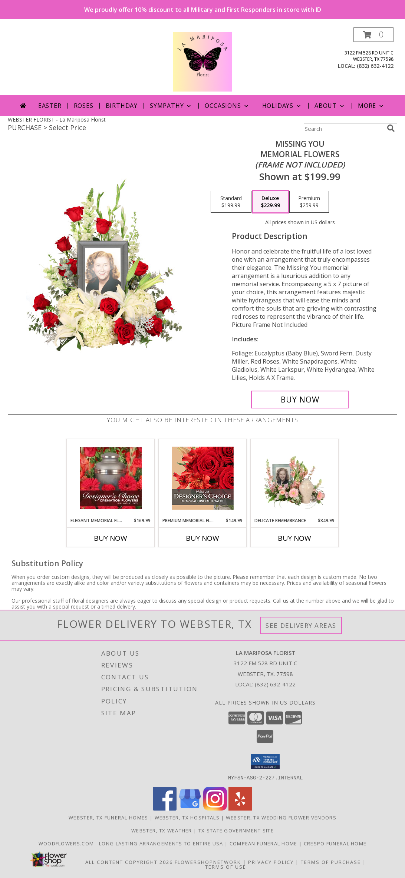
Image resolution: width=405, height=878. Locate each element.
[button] (373, 34)
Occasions (227, 106)
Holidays (282, 106)
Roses (83, 106)
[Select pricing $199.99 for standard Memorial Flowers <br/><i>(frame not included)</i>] (231, 202)
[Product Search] (343, 128)
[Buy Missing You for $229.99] (300, 399)
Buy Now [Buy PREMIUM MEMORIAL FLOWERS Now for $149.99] (202, 538)
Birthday (122, 106)
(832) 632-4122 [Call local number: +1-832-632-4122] (375, 65)
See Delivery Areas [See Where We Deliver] (301, 625)
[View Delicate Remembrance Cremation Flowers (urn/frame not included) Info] (295, 478)
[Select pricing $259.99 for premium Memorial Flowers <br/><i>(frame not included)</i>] (309, 202)
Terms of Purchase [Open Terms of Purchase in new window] (331, 861)
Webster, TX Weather (161, 830)
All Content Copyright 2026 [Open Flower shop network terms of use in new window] (129, 861)
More (371, 106)
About (330, 106)
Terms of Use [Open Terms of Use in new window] (225, 866)
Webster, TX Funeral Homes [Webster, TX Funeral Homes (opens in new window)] (108, 817)
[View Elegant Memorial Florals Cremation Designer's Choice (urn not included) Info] (111, 478)
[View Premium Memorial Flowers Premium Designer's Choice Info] (203, 478)
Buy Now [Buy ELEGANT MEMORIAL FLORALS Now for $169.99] (110, 538)
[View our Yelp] (240, 808)
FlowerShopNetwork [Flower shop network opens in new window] (208, 861)
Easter (50, 106)
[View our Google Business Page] (190, 808)
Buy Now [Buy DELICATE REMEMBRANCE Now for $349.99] (294, 538)
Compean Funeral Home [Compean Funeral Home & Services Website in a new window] (264, 843)
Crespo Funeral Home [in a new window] (335, 843)
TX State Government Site (236, 830)
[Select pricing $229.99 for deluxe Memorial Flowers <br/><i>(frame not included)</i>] (270, 202)
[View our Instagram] (215, 808)
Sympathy (171, 106)
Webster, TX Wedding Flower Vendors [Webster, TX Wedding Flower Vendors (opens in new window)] (281, 817)
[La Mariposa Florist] (202, 61)
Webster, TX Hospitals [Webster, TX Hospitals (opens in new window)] (187, 817)
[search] (391, 128)
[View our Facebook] (165, 808)
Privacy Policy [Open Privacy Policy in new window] (271, 861)
